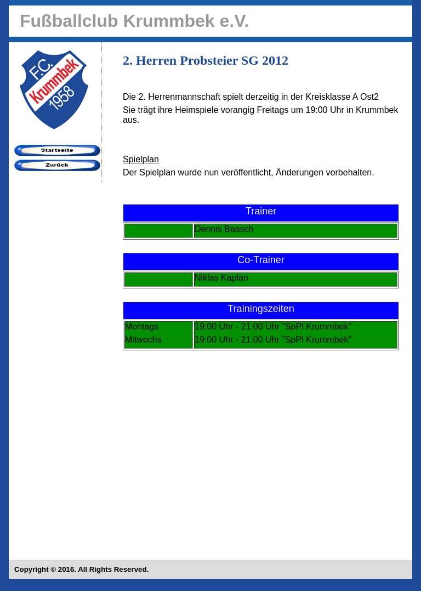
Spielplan (141, 159)
